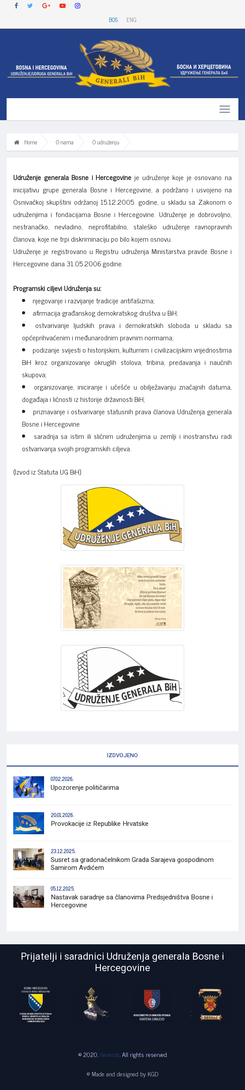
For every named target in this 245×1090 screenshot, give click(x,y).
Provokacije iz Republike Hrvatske (99, 824)
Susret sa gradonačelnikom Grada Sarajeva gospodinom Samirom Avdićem (132, 864)
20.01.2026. (62, 815)
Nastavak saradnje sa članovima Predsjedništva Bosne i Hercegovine (132, 901)
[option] (35, 1004)
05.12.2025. (62, 888)
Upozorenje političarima (85, 787)
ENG (131, 19)
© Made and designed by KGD (122, 1073)
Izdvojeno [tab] (122, 755)
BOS (113, 19)
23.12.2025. (63, 851)
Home (25, 142)
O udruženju (106, 142)
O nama (65, 142)
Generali (109, 1054)
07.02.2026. (62, 779)
